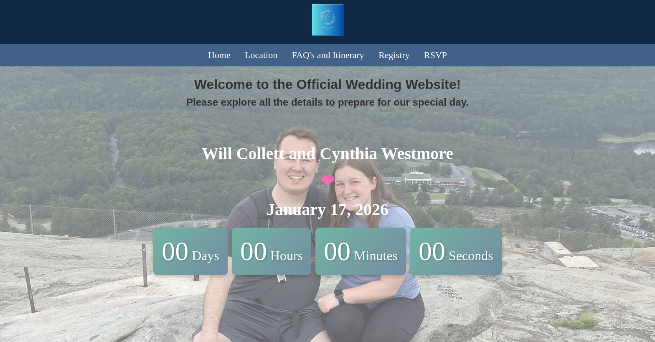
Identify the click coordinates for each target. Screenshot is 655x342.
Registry (394, 55)
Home (219, 55)
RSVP (435, 55)
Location (261, 55)
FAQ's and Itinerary (328, 55)
